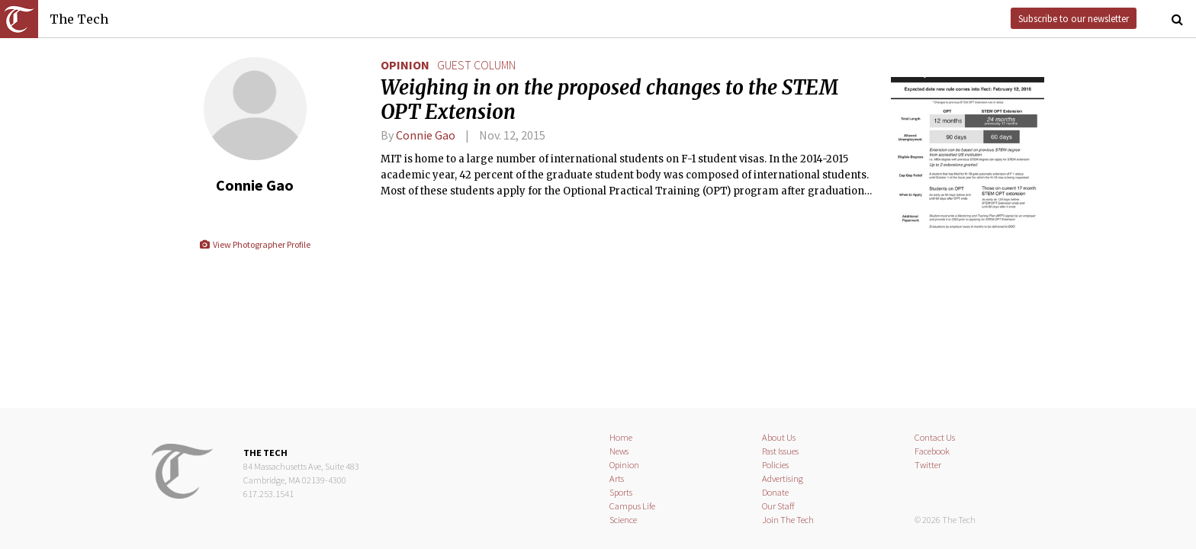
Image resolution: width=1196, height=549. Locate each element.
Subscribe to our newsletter (1073, 18)
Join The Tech (788, 519)
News (619, 451)
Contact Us (935, 437)
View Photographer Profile (254, 244)
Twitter (928, 464)
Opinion (405, 64)
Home (620, 437)
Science (623, 519)
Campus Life (632, 506)
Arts (616, 478)
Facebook (932, 451)
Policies (775, 464)
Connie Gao (425, 135)
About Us (779, 437)
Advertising (782, 478)
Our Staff (778, 506)
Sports (620, 492)
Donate (775, 492)
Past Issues (780, 451)
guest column (476, 64)
